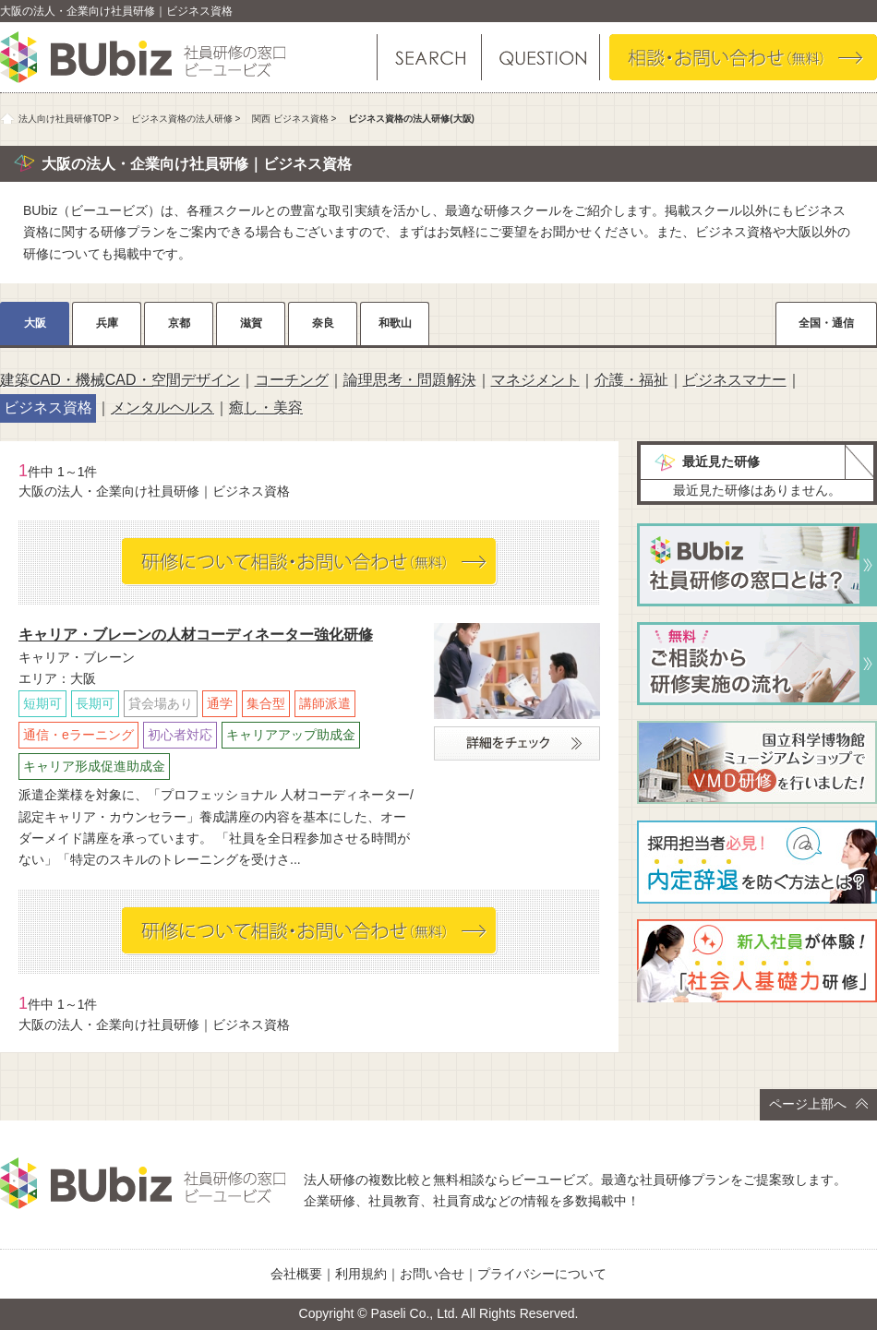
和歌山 (395, 323)
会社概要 (296, 1273)
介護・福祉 (631, 380)
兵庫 (107, 323)
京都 (179, 323)
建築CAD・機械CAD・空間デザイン (120, 380)
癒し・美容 (266, 407)
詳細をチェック (517, 743)
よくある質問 (539, 57)
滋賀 (251, 323)
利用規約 (361, 1273)
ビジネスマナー (735, 380)
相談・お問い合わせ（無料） (743, 57)
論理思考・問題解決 (409, 380)
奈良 (323, 323)
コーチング (292, 380)
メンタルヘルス (162, 407)
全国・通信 (826, 323)
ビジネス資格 (48, 407)
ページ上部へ (818, 1103)
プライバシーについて (542, 1273)
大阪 (35, 323)
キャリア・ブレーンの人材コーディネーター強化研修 (195, 634)
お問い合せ (432, 1273)
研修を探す (429, 57)
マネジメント (535, 380)
